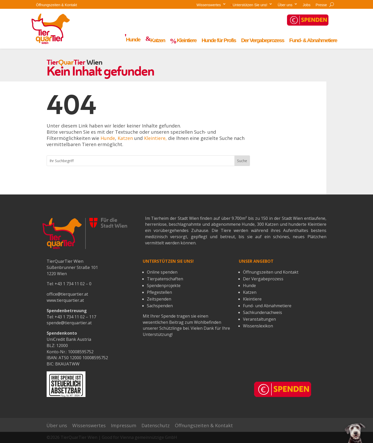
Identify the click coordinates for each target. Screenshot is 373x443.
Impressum (123, 426)
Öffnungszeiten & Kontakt (56, 5)
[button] (355, 432)
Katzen (125, 138)
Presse (321, 5)
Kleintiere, (155, 138)
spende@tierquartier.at (69, 323)
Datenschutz (155, 426)
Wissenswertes (208, 5)
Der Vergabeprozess (262, 40)
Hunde (108, 138)
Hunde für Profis (219, 40)
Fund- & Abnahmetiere (313, 40)
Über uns (285, 5)
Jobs (307, 5)
